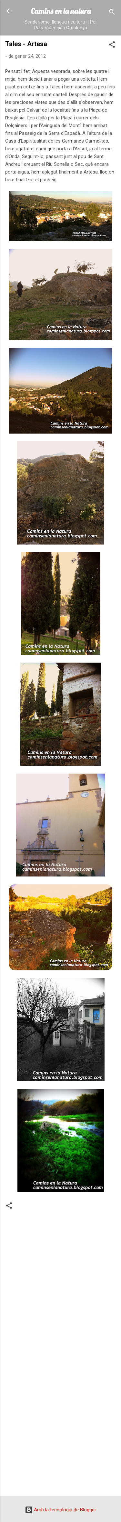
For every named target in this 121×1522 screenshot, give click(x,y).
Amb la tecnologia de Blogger (60, 1510)
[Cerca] (112, 13)
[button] (112, 46)
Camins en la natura (61, 11)
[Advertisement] (60, 1425)
